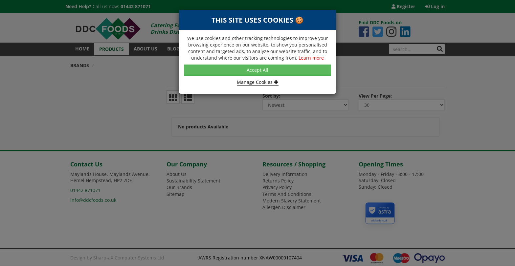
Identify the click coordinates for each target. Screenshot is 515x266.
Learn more (311, 58)
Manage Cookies (258, 82)
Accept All (257, 70)
